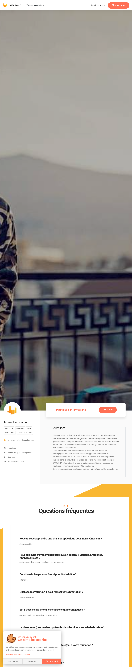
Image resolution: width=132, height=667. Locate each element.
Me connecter (118, 5)
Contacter (108, 410)
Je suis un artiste (98, 5)
